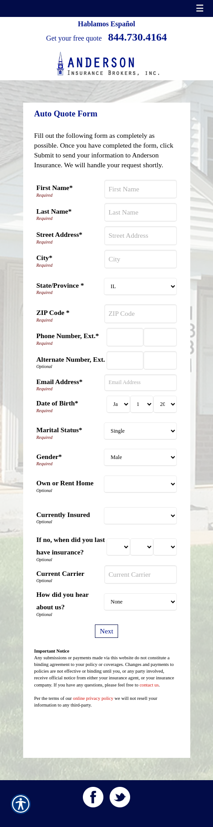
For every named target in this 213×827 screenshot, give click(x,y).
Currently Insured (63, 514)
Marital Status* (59, 430)
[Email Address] (140, 382)
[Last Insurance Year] (165, 547)
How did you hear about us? (63, 601)
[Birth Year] (165, 404)
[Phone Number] (124, 337)
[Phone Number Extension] (160, 337)
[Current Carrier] (140, 574)
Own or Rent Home (65, 483)
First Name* (55, 187)
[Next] (106, 631)
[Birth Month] (118, 404)
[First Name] (140, 189)
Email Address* (60, 381)
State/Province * (60, 285)
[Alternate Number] (124, 360)
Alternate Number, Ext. (71, 359)
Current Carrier (61, 573)
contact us (149, 684)
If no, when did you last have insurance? (71, 546)
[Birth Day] (142, 404)
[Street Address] (140, 235)
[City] (140, 259)
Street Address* (59, 234)
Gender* (49, 456)
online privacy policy (93, 698)
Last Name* (54, 211)
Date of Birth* (57, 403)
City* (45, 257)
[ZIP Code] (140, 313)
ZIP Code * (53, 312)
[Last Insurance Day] (142, 547)
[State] (140, 286)
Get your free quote (74, 38)
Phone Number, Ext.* (68, 335)
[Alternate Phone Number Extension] (160, 360)
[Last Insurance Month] (118, 547)
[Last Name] (140, 212)
